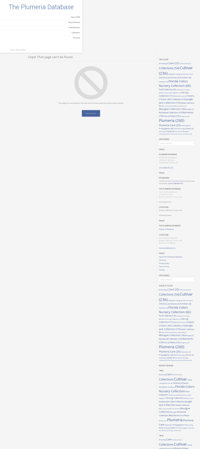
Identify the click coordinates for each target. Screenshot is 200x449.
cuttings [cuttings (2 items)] (181, 21)
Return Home (97, 60)
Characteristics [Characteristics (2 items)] (187, 11)
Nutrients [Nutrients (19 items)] (176, 362)
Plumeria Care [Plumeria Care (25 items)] (172, 72)
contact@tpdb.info (168, 115)
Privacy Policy (166, 210)
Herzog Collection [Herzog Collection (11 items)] (177, 345)
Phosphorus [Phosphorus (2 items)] (187, 63)
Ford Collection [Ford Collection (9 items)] (169, 36)
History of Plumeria (168, 176)
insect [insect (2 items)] (186, 43)
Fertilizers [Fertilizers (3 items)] (166, 29)
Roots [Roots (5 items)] (192, 76)
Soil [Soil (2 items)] (180, 79)
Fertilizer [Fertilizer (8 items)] (188, 24)
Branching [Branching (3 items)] (166, 11)
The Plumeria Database (18, 13)
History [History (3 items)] (179, 43)
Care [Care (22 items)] (176, 10)
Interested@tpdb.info (169, 195)
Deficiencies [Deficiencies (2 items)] (190, 21)
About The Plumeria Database (173, 204)
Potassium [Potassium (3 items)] (188, 73)
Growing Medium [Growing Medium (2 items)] (182, 342)
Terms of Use (166, 214)
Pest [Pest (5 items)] (169, 63)
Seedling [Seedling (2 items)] (165, 79)
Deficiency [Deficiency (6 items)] (167, 24)
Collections (29, 45)
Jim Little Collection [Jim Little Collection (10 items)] (177, 46)
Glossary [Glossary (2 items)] (182, 37)
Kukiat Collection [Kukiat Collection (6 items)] (185, 352)
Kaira (24, 62)
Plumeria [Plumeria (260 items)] (174, 67)
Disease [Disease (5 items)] (177, 25)
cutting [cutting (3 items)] (174, 21)
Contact (164, 217)
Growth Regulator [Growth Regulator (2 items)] (176, 40)
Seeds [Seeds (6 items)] (173, 78)
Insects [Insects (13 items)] (164, 348)
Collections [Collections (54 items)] (171, 15)
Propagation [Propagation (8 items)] (168, 75)
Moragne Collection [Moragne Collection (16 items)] (174, 56)
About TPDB (28, 30)
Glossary (29, 50)
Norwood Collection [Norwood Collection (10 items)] (173, 59)
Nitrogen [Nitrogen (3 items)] (192, 56)
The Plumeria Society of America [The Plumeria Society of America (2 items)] (183, 81)
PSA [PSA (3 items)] (178, 76)
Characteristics (27, 40)
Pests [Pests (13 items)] (177, 63)
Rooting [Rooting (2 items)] (185, 76)
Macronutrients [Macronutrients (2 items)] (170, 53)
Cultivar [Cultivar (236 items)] (182, 326)
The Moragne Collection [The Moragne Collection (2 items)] (189, 375)
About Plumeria (27, 35)
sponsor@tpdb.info (178, 130)
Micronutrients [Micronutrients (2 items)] (183, 53)
